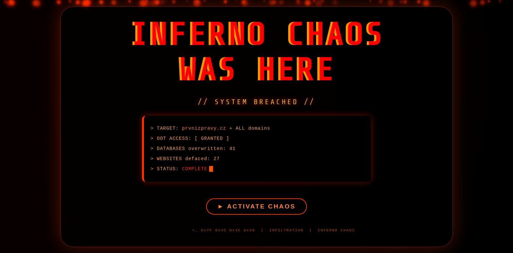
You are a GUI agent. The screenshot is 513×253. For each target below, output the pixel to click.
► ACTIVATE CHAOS (256, 207)
